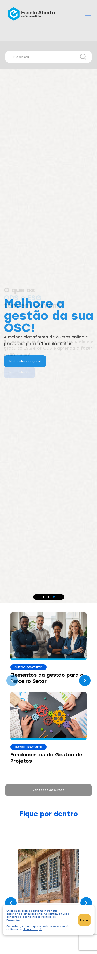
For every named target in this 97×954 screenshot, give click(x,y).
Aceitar (84, 920)
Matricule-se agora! (25, 361)
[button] (43, 597)
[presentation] (12, 680)
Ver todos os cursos (48, 790)
